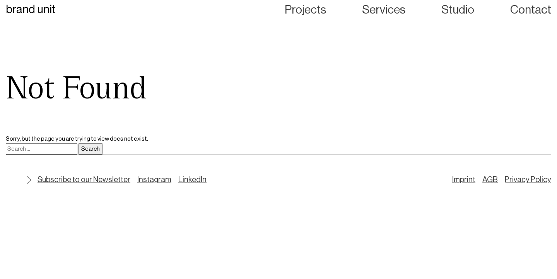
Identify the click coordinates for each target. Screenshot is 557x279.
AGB (490, 180)
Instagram (154, 180)
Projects (305, 10)
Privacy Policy (528, 180)
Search (90, 149)
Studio (457, 10)
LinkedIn (192, 180)
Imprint (463, 180)
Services (383, 10)
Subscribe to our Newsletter (84, 180)
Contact (530, 10)
